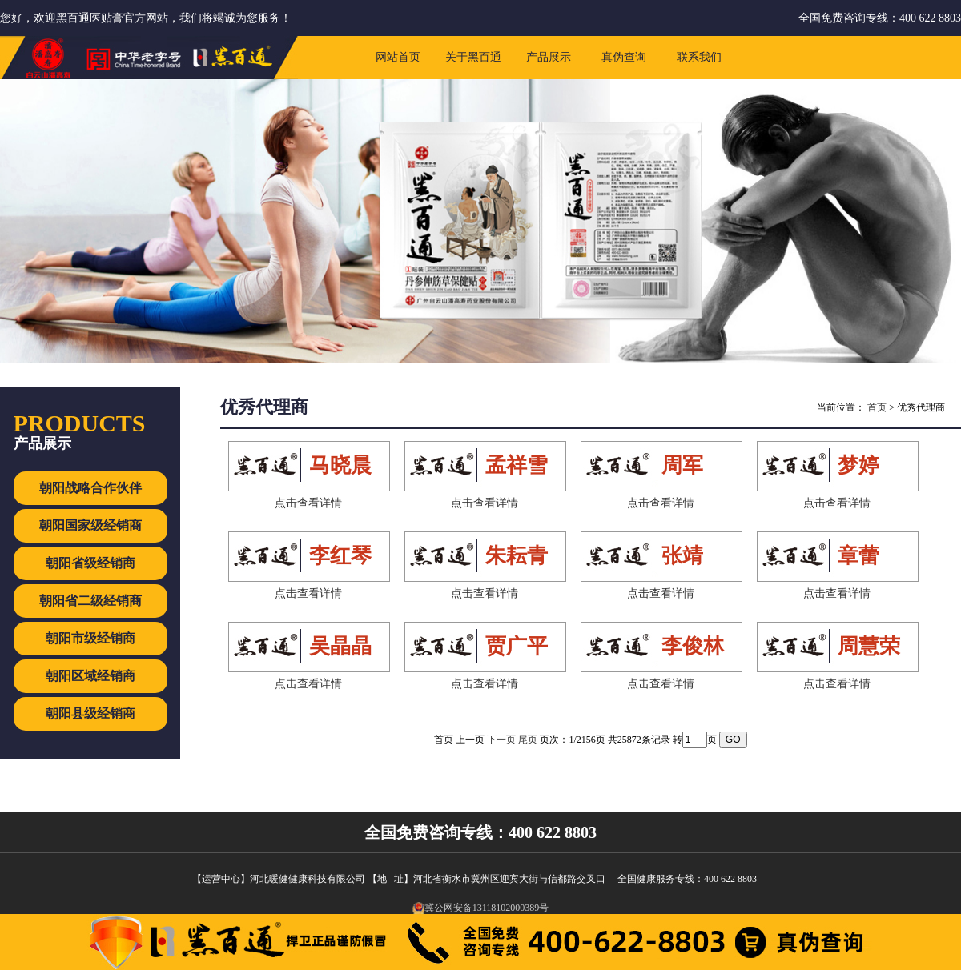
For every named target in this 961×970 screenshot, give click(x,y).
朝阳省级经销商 (90, 563)
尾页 (527, 739)
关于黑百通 (473, 57)
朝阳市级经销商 (90, 638)
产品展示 (548, 57)
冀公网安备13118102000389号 (480, 907)
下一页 (501, 739)
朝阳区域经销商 (90, 676)
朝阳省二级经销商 (90, 600)
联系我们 (699, 57)
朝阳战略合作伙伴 (90, 488)
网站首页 (398, 57)
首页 (877, 407)
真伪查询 (623, 57)
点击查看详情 (308, 503)
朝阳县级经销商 (90, 713)
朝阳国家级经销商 (90, 525)
